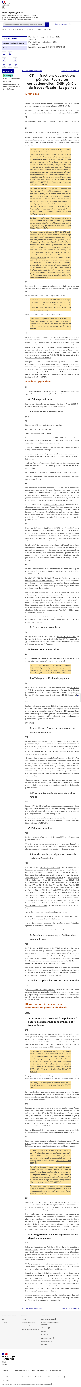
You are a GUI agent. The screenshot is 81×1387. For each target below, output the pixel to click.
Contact (4, 1322)
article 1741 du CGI (66, 404)
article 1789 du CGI (60, 890)
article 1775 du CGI (55, 885)
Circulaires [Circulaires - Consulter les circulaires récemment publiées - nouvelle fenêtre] (44, 1328)
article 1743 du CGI (41, 1042)
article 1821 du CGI (60, 895)
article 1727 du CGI (49, 972)
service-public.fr (21, 1370)
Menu (78, 3)
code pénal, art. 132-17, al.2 (65, 113)
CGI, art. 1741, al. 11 (64, 528)
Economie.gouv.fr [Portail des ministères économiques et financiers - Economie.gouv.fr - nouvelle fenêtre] (46, 1338)
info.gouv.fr (6, 1370)
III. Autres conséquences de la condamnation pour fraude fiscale (11, 85)
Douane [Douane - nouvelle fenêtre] (43, 1331)
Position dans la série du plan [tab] (13, 43)
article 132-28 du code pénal (37, 357)
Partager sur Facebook (15, 59)
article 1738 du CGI (53, 877)
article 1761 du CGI (66, 882)
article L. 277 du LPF (36, 1278)
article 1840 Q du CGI (35, 905)
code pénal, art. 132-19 (35, 377)
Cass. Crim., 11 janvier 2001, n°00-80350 (46, 673)
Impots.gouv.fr (45, 1341)
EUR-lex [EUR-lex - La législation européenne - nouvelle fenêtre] (43, 1335)
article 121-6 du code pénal (37, 639)
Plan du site (38, 1377)
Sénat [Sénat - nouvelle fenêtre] (43, 1345)
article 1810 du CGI (49, 892)
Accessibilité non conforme (10, 1377)
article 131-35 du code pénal (37, 695)
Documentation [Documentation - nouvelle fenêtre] (26, 1326)
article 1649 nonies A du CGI (45, 948)
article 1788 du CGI (37, 890)
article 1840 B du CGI (41, 900)
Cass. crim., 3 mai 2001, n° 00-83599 (45, 299)
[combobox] (24, 24)
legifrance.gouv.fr (38, 1370)
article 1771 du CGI (34, 885)
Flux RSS (24, 1319)
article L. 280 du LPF (64, 1278)
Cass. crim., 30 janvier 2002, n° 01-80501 (47, 318)
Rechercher (47, 24)
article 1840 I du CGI (65, 900)
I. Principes (8, 75)
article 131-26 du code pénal (47, 813)
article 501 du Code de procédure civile (43, 1229)
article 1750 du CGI (65, 741)
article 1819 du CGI (37, 895)
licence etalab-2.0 (44, 1384)
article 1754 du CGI (41, 882)
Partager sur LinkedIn (10, 65)
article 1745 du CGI (64, 1034)
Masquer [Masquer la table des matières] (9, 71)
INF (30, 29)
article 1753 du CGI (49, 867)
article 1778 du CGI (45, 887)
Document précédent (33, 70)
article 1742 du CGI (65, 636)
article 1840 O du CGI (35, 903)
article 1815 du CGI (69, 892)
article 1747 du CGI (43, 880)
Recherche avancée (63, 24)
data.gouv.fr (54, 1370)
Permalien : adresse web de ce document (4, 59)
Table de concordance (28, 1322)
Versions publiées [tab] (9, 48)
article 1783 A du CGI (68, 887)
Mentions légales (27, 1377)
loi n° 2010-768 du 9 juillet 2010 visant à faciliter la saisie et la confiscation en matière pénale (52, 579)
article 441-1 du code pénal (46, 465)
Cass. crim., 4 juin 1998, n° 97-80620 (50, 178)
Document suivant (69, 70)
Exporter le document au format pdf (4, 54)
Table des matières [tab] (10, 38)
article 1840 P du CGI (62, 903)
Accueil (4, 29)
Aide (3, 1319)
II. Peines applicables (11, 78)
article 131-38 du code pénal (39, 989)
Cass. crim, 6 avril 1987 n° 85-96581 (45, 1182)
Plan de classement (15, 29)
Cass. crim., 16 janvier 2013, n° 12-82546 (44, 1123)
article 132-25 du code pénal (63, 355)
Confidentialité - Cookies (53, 1377)
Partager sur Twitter (4, 65)
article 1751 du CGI (64, 880)
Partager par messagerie (16, 65)
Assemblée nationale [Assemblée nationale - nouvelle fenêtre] (47, 1319)
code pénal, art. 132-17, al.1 (56, 106)
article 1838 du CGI (49, 897)
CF (25, 29)
